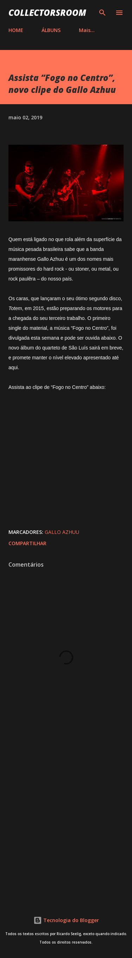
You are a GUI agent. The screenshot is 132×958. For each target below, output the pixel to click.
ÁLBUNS (51, 30)
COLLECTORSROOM (47, 12)
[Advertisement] (66, 820)
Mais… (87, 30)
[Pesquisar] (102, 12)
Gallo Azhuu (62, 532)
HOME (15, 30)
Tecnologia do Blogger (66, 920)
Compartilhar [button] (27, 543)
